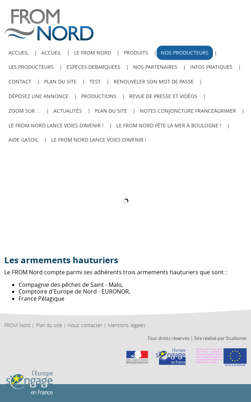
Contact (20, 81)
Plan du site (60, 81)
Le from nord (92, 52)
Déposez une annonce (38, 96)
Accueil (51, 52)
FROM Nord (17, 325)
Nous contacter (85, 325)
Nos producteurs (185, 52)
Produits (136, 52)
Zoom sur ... (25, 110)
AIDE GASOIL (23, 139)
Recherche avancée (209, 8)
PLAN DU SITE (111, 110)
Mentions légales (127, 325)
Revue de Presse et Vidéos (163, 96)
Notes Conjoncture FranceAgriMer (188, 110)
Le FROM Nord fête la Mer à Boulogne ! (168, 125)
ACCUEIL (18, 52)
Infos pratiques (211, 66)
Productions (98, 96)
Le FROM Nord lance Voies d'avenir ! (56, 125)
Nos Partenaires (155, 66)
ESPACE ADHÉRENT (235, 8)
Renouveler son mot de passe (154, 81)
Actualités (67, 110)
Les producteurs (31, 66)
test (95, 81)
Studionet (236, 338)
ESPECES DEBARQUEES (93, 66)
